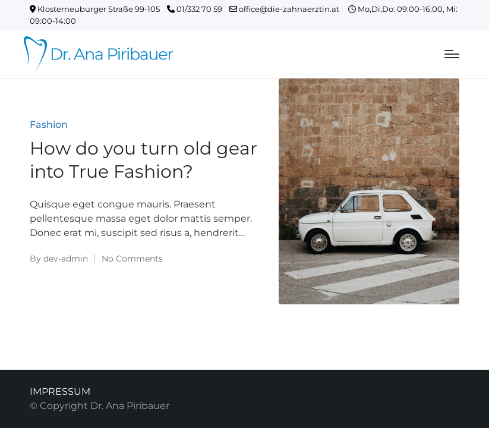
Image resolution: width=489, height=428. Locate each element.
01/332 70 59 (198, 9)
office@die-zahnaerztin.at (288, 9)
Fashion (49, 124)
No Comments (132, 258)
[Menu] (451, 54)
